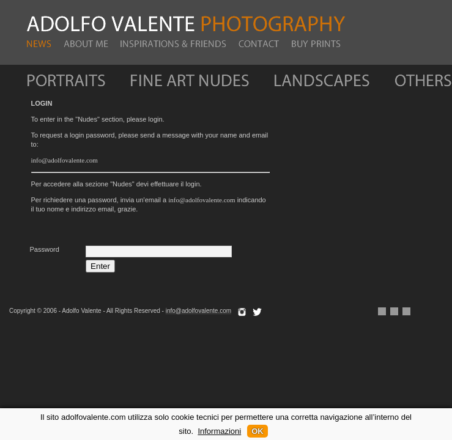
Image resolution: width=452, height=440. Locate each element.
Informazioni (219, 431)
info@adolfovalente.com (64, 160)
